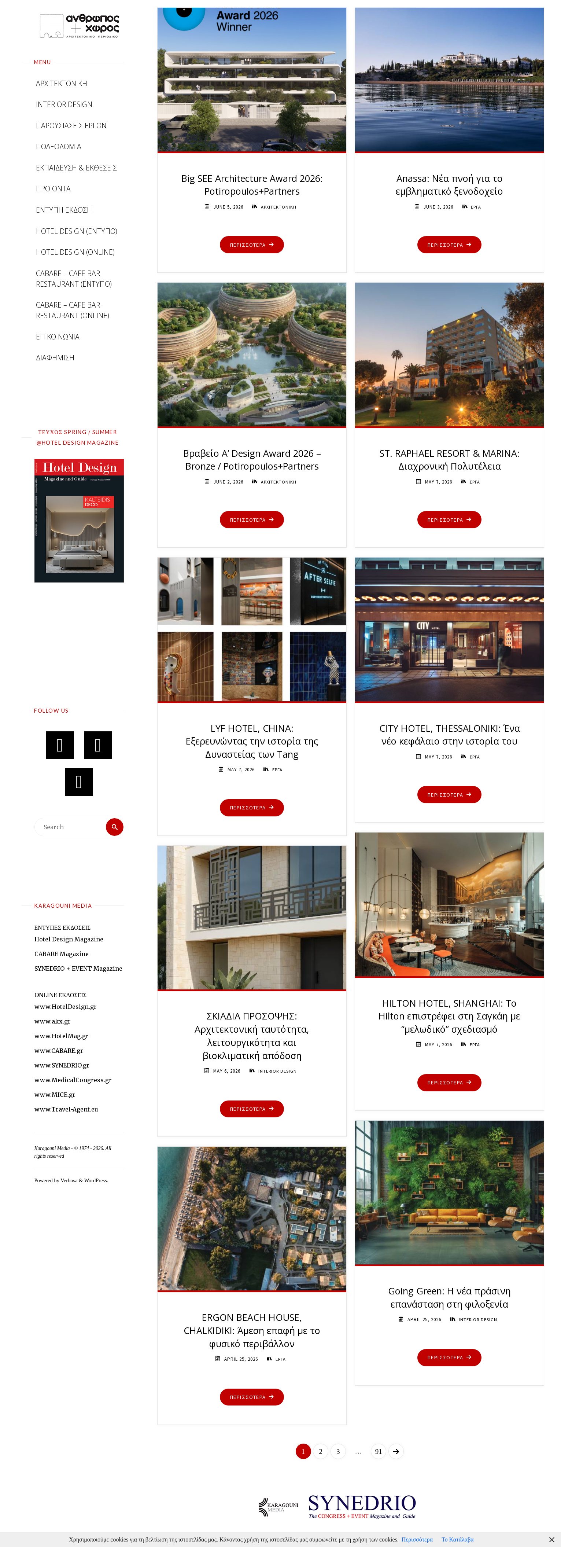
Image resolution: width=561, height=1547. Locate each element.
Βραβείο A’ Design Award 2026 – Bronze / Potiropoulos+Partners (252, 460)
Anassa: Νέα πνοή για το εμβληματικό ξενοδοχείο (449, 185)
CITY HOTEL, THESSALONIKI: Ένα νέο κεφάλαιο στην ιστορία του (449, 735)
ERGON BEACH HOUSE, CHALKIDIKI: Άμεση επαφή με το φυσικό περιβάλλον (252, 1330)
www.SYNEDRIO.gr (61, 1065)
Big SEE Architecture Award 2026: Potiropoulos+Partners (252, 185)
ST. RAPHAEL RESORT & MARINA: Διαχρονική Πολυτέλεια (449, 460)
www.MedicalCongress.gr (73, 1080)
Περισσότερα (417, 1539)
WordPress (95, 1180)
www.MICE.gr (54, 1094)
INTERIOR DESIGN (277, 1071)
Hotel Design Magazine (68, 939)
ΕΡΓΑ (476, 207)
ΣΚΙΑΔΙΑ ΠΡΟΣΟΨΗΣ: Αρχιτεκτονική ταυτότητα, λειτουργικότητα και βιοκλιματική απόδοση (252, 1036)
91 (378, 1451)
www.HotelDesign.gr (65, 1006)
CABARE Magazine (61, 954)
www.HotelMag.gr (61, 1036)
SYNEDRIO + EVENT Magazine (78, 968)
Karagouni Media (52, 1148)
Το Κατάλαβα (458, 1539)
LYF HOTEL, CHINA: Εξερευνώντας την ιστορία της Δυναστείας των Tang (252, 741)
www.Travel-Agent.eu (66, 1109)
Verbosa (68, 1180)
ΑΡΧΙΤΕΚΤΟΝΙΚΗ (278, 207)
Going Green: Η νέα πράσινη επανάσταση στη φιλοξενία (450, 1298)
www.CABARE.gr (58, 1050)
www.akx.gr (52, 1021)
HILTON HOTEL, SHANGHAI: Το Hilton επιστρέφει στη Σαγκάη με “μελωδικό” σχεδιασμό (450, 1016)
